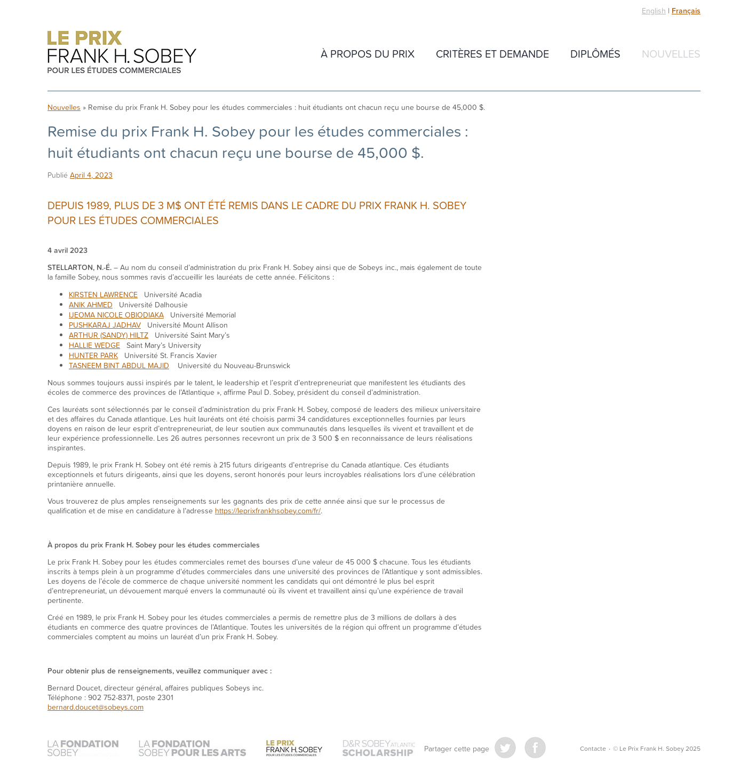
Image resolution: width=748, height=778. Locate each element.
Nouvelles (671, 53)
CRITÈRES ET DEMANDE (492, 53)
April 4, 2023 (91, 175)
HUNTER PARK (93, 355)
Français (686, 10)
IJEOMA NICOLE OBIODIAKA (116, 314)
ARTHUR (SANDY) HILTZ (108, 335)
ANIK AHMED (91, 304)
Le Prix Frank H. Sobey (122, 52)
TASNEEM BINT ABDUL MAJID (119, 365)
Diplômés (595, 53)
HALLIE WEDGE (94, 345)
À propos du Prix (368, 53)
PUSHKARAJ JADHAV (105, 325)
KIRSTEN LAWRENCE (103, 294)
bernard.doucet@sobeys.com (95, 707)
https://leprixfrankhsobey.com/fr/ (268, 510)
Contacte (593, 748)
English (654, 10)
